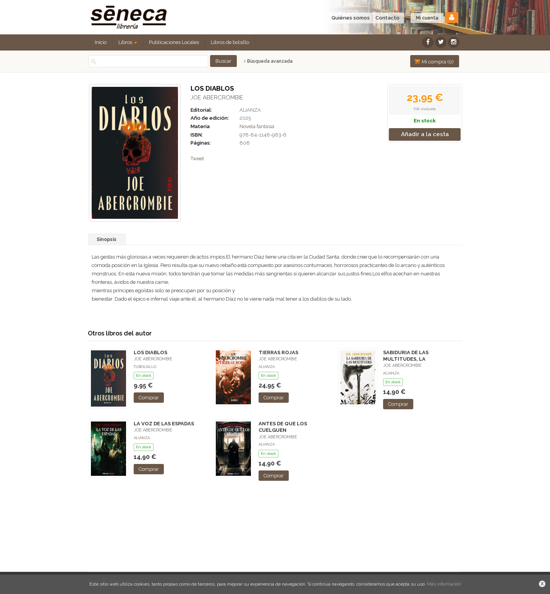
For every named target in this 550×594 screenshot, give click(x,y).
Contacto (387, 18)
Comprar (149, 397)
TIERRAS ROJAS (278, 352)
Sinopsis (106, 239)
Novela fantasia (256, 126)
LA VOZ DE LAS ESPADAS (164, 423)
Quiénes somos (351, 18)
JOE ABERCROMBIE (217, 97)
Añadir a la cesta (425, 134)
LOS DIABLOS (150, 352)
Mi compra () (434, 61)
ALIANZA (250, 110)
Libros (127, 42)
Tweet (197, 158)
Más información (444, 584)
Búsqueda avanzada (268, 61)
